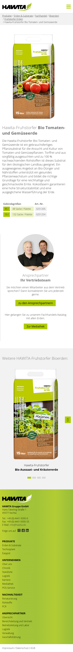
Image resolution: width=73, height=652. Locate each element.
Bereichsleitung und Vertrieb (17, 621)
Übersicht (7, 617)
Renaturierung (9, 598)
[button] (68, 420)
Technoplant (8, 549)
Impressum (8, 648)
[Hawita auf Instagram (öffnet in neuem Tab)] (18, 530)
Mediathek (7, 583)
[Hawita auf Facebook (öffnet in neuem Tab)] (23, 530)
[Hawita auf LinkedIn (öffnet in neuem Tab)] (27, 530)
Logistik (6, 576)
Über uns (7, 564)
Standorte (7, 572)
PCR (4, 606)
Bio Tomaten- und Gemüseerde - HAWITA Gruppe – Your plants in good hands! (17, 6)
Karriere (6, 579)
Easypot (6, 553)
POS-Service (8, 587)
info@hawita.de (18, 524)
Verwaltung (8, 633)
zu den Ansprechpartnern (35, 303)
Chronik (6, 568)
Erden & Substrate (11, 545)
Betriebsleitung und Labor (15, 625)
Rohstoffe (7, 602)
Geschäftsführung (11, 637)
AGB (32, 648)
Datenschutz (22, 648)
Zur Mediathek (35, 326)
